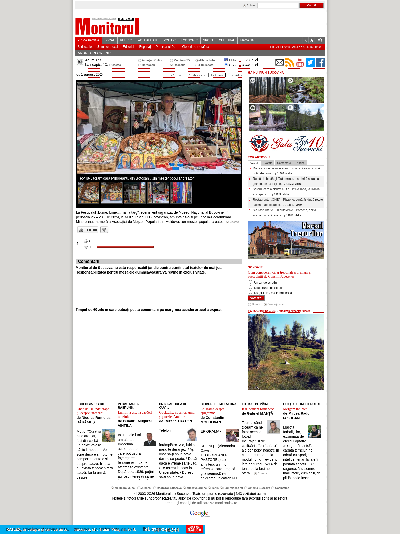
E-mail (179, 74)
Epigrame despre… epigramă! (214, 411)
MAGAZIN (247, 40)
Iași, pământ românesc (258, 409)
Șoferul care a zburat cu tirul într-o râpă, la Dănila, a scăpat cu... (286, 191)
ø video (237, 74)
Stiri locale (85, 47)
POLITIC (170, 40)
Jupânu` (146, 487)
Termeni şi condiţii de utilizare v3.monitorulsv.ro (200, 503)
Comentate (284, 162)
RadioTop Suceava (169, 487)
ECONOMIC (189, 40)
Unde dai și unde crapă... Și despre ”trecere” (94, 411)
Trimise (300, 162)
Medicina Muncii (125, 487)
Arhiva (251, 5)
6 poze (219, 74)
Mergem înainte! (295, 409)
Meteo (117, 64)
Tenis (215, 487)
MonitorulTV (182, 60)
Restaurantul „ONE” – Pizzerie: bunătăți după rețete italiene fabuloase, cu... (288, 202)
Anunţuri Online (152, 60)
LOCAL (110, 40)
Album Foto (207, 60)
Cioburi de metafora (195, 47)
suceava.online (196, 487)
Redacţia (179, 64)
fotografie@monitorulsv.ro (294, 311)
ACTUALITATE (148, 40)
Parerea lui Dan (166, 47)
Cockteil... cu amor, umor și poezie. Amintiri (177, 415)
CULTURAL (227, 40)
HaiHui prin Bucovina (266, 72)
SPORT (208, 40)
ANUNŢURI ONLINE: (94, 53)
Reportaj (145, 47)
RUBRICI (126, 40)
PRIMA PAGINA (88, 40)
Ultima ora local (107, 47)
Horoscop (148, 64)
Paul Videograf (233, 487)
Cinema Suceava (259, 487)
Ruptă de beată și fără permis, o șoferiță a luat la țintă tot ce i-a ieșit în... (286, 181)
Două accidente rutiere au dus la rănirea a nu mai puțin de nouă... (286, 171)
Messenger (200, 74)
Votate (268, 162)
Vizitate (254, 163)
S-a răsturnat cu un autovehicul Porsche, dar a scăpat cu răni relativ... (284, 212)
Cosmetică (282, 487)
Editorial (128, 47)
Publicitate (206, 64)
